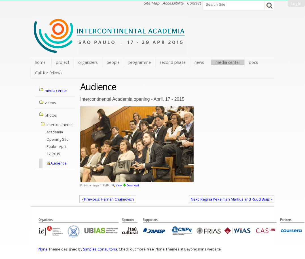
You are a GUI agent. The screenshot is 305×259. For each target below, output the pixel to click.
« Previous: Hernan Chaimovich (107, 199)
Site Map (151, 3)
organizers (88, 62)
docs (253, 62)
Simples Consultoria (100, 249)
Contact (194, 3)
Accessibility (173, 3)
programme (139, 62)
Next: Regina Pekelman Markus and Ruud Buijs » (231, 199)
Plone (43, 249)
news (199, 62)
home (40, 62)
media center (227, 62)
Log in (296, 3)
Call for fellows (48, 72)
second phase (173, 62)
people (113, 62)
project (62, 62)
